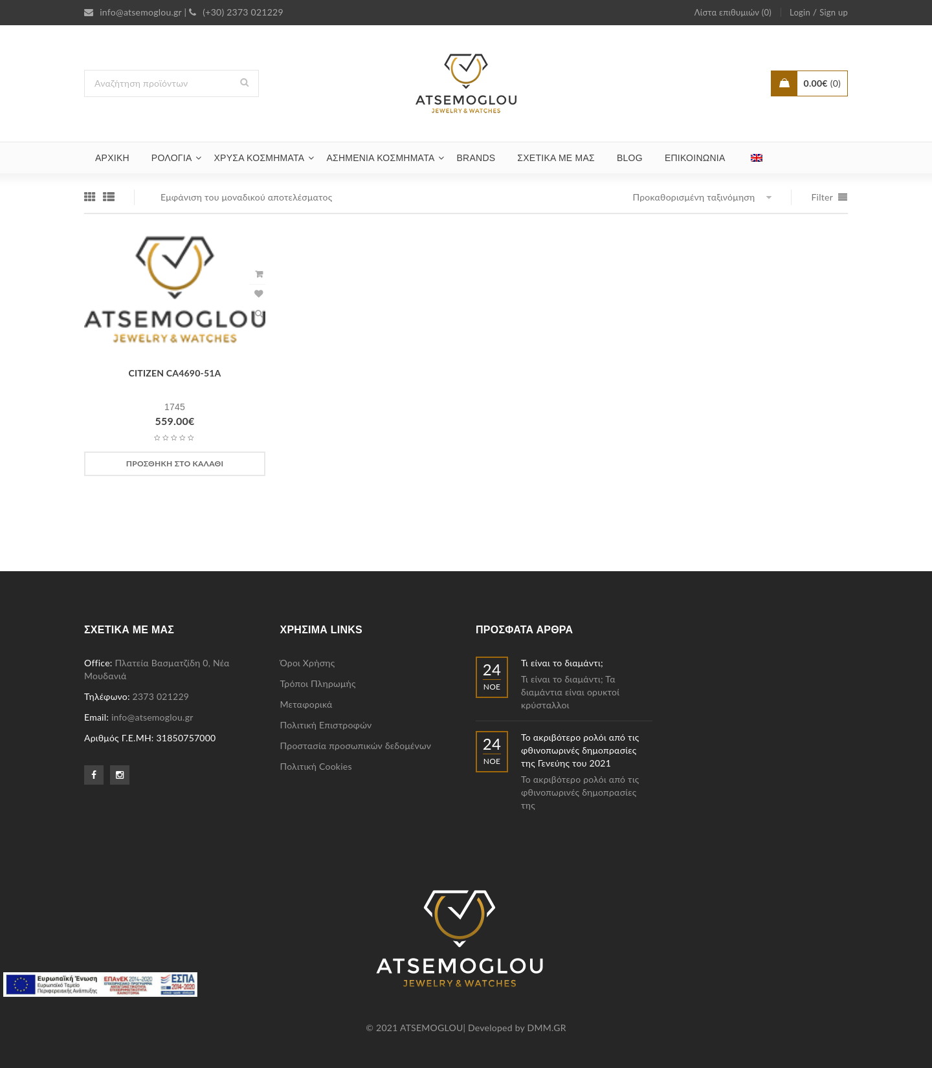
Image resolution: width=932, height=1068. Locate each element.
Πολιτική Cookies (316, 766)
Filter (822, 196)
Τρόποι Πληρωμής (318, 683)
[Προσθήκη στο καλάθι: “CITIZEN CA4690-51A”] (174, 464)
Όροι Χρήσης (307, 662)
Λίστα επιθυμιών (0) (732, 12)
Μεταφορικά (306, 704)
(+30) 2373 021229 (236, 11)
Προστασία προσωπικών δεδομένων (356, 745)
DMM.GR (546, 1027)
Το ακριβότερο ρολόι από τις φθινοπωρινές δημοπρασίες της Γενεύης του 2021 (580, 750)
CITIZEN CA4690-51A (175, 372)
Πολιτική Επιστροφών (326, 724)
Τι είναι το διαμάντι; (562, 662)
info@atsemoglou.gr (133, 11)
